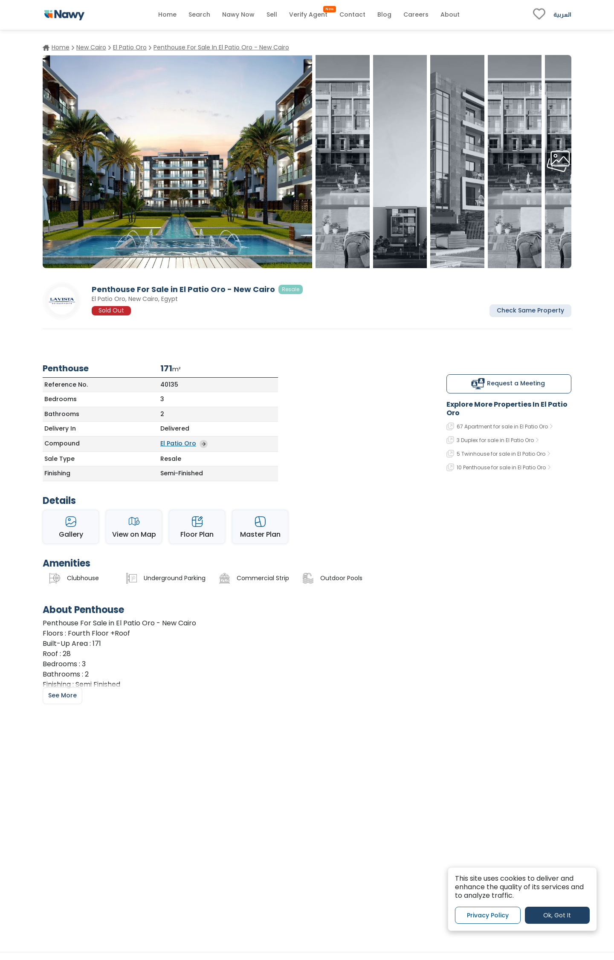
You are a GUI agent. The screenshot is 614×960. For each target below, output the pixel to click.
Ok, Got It (557, 915)
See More (62, 695)
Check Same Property (530, 310)
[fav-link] (539, 14)
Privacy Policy (488, 915)
